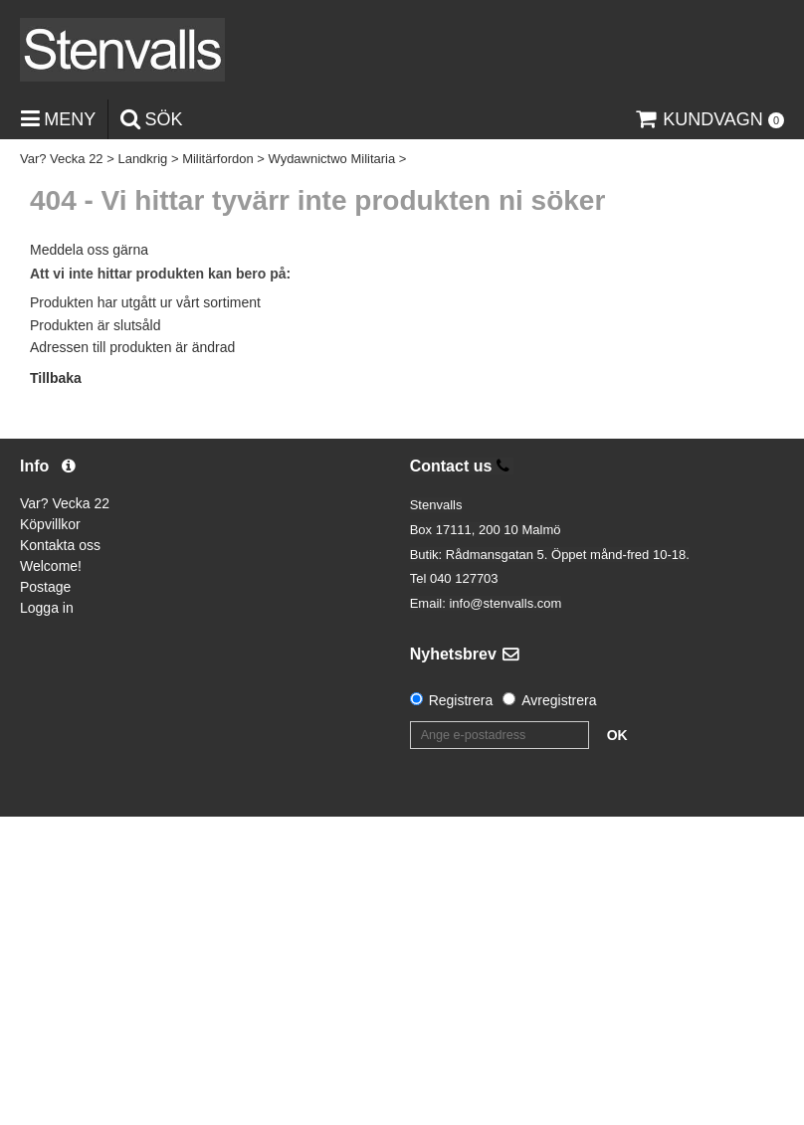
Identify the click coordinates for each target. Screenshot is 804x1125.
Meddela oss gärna (89, 250)
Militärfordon (218, 158)
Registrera (461, 700)
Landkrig (142, 158)
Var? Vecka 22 (61, 158)
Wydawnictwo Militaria (331, 158)
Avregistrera (558, 700)
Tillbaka (56, 378)
